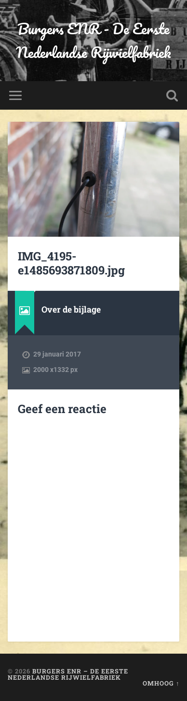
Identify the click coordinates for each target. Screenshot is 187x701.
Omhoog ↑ (161, 683)
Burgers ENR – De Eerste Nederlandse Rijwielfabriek (68, 674)
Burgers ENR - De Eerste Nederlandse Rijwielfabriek (93, 40)
